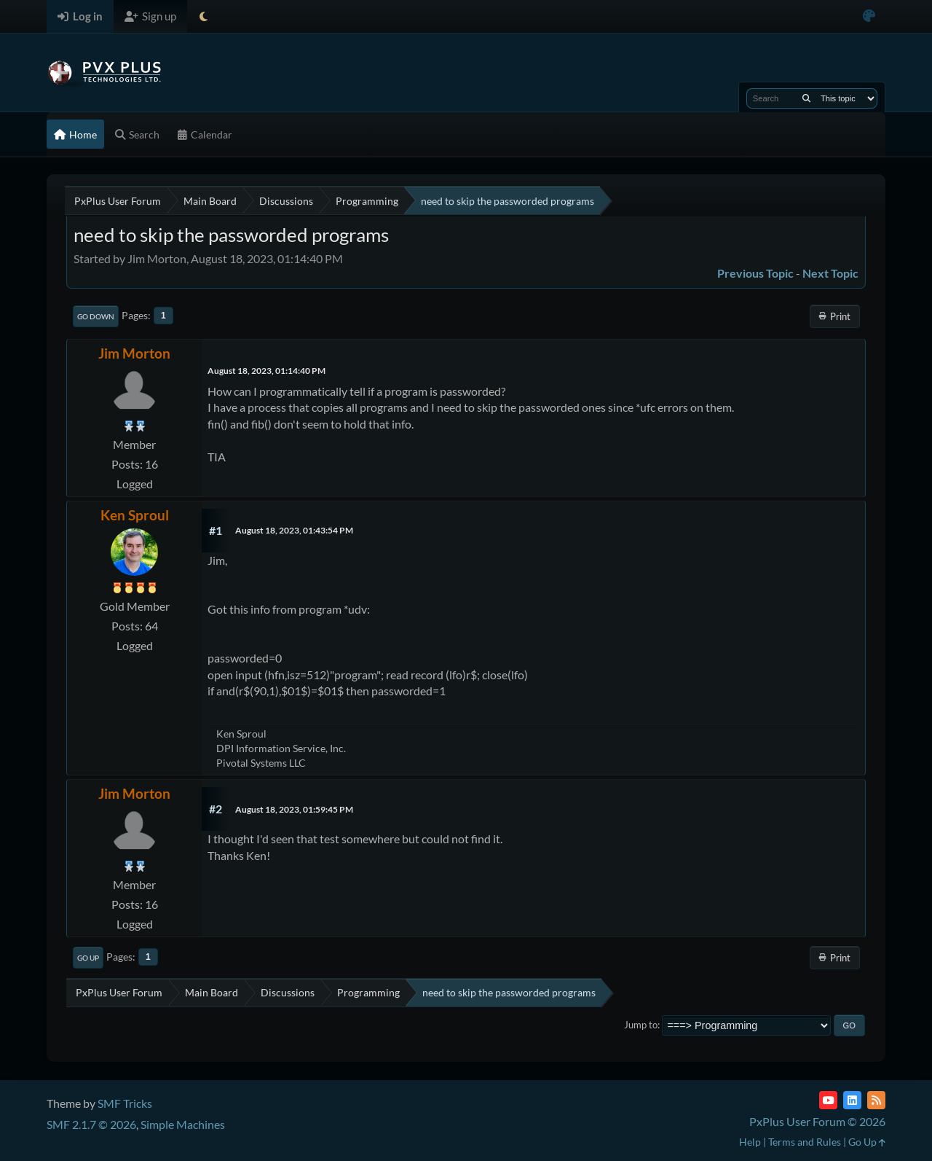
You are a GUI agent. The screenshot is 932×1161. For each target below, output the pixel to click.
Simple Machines (183, 1124)
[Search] (806, 98)
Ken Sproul (134, 515)
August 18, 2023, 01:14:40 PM (266, 370)
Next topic (830, 273)
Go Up (88, 957)
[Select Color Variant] (869, 16)
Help (750, 1141)
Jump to (640, 1025)
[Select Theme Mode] (203, 16)
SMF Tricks (125, 1103)
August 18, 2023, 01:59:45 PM (294, 809)
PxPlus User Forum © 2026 (817, 1121)
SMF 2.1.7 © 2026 (91, 1124)
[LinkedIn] (852, 1100)
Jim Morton (134, 353)
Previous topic (755, 273)
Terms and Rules (804, 1141)
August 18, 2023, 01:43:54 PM (294, 530)
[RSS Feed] (876, 1100)
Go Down (95, 316)
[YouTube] (828, 1100)
